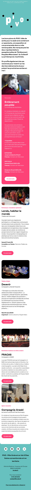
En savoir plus (10, 179)
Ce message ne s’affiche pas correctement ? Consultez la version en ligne (15, 2)
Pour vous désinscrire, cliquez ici (15, 485)
